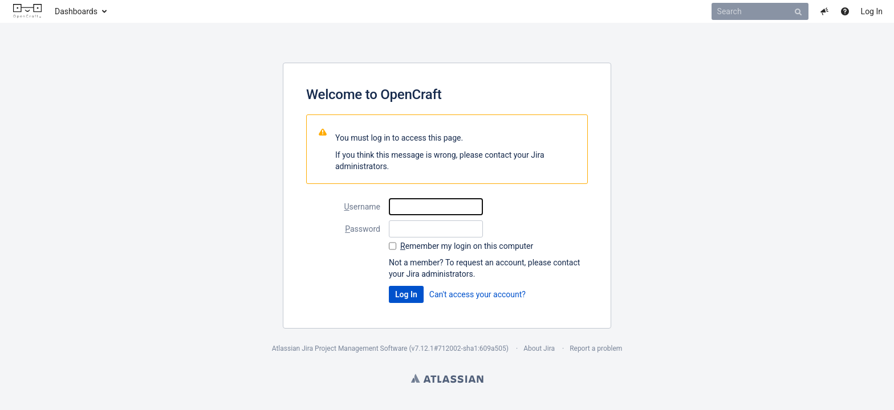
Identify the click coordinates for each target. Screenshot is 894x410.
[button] (824, 11)
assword (362, 228)
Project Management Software (361, 348)
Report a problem (596, 348)
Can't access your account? (477, 294)
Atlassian (447, 378)
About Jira (539, 348)
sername (362, 206)
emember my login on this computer (466, 246)
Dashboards (76, 11)
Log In (872, 11)
